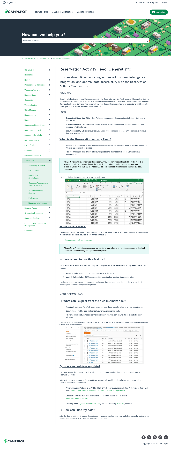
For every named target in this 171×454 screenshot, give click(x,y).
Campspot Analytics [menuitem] (32, 218)
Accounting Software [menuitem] (36, 165)
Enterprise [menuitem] (29, 231)
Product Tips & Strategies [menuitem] (35, 85)
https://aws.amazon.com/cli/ (77, 398)
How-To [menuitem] (28, 80)
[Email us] (166, 437)
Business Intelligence (61, 58)
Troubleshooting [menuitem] (31, 105)
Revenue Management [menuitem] (34, 155)
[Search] (146, 40)
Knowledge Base (28, 58)
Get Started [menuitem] (29, 70)
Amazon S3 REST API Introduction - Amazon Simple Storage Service (98, 390)
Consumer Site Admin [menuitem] (33, 135)
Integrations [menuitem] (29, 160)
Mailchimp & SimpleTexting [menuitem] (34, 176)
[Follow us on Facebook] (144, 437)
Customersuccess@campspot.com (78, 240)
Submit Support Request (147, 2)
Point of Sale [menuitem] (30, 145)
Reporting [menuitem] (28, 150)
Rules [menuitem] (27, 120)
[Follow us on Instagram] (155, 437)
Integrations (44, 58)
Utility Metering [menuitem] (30, 110)
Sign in (165, 2)
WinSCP (120, 404)
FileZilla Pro (95, 404)
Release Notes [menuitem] (30, 95)
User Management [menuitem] (32, 140)
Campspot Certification (62, 12)
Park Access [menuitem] (33, 198)
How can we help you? (44, 34)
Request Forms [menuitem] (31, 208)
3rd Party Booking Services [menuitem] (35, 191)
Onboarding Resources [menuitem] (34, 213)
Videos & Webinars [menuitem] (32, 90)
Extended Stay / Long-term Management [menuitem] (35, 224)
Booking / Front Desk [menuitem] (33, 130)
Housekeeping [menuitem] (30, 115)
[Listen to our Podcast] (160, 437)
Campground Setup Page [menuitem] (35, 125)
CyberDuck (83, 404)
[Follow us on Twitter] (149, 437)
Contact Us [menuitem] (29, 100)
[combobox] (83, 40)
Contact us (158, 12)
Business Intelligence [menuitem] (37, 203)
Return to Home (41, 12)
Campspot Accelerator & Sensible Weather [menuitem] (38, 184)
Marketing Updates (85, 12)
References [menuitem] (29, 75)
